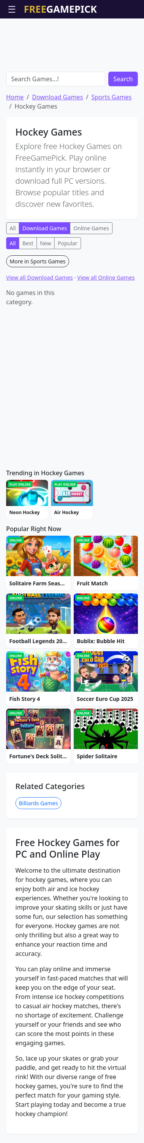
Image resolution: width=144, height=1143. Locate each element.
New (45, 243)
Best (27, 243)
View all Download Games (39, 277)
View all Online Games (106, 277)
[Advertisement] (72, 37)
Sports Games (111, 97)
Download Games (57, 97)
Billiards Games (38, 803)
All (13, 228)
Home (15, 97)
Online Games (91, 228)
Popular (67, 243)
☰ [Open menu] (12, 9)
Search (123, 79)
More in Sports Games (38, 261)
